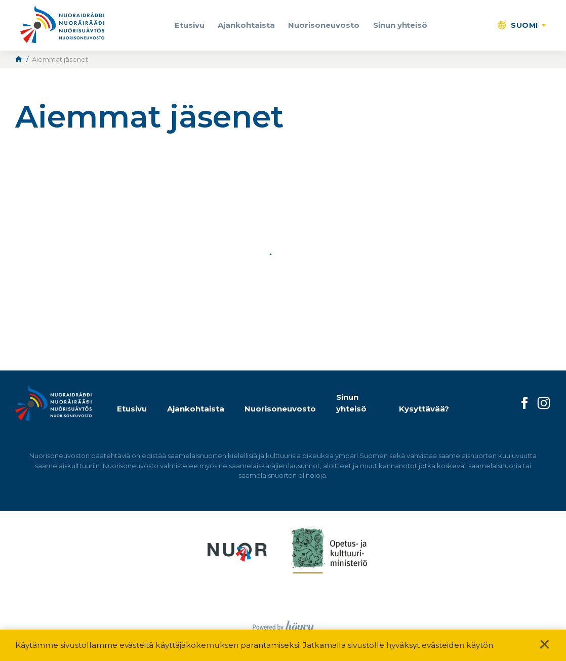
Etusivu (190, 25)
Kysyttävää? (424, 409)
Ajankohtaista (246, 25)
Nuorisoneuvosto (323, 25)
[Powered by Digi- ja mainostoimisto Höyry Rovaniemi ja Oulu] (283, 624)
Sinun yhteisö (400, 25)
